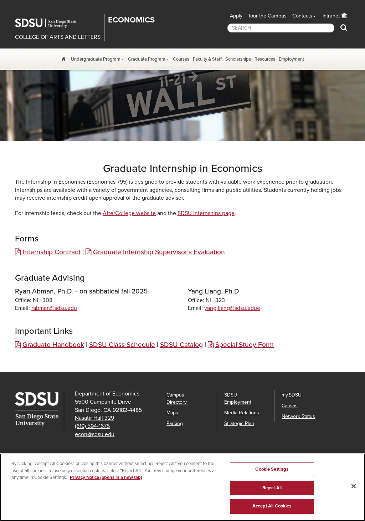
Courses (181, 59)
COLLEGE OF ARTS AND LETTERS (58, 37)
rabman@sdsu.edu (54, 308)
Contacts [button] (302, 16)
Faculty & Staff (207, 59)
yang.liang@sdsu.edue (232, 308)
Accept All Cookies (271, 510)
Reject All (272, 491)
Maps (172, 413)
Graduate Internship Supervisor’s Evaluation (159, 252)
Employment (291, 59)
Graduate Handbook (53, 345)
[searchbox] (280, 28)
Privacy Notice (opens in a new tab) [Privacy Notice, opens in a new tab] (106, 481)
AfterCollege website (129, 213)
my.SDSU (292, 395)
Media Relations (241, 413)
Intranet (331, 16)
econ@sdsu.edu (94, 434)
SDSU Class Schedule (122, 345)
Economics (131, 20)
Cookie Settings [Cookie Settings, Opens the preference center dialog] (271, 473)
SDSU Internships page (206, 213)
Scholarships (238, 59)
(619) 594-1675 (92, 426)
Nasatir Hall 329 (94, 418)
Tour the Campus (267, 16)
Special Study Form (244, 345)
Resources (265, 59)
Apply (236, 16)
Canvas (290, 406)
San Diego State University (50, 23)
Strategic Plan (239, 423)
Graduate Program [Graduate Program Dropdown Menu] (146, 59)
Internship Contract (51, 252)
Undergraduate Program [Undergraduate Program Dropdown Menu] (95, 59)
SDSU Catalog (181, 345)
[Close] (353, 490)
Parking (174, 423)
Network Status (298, 416)
